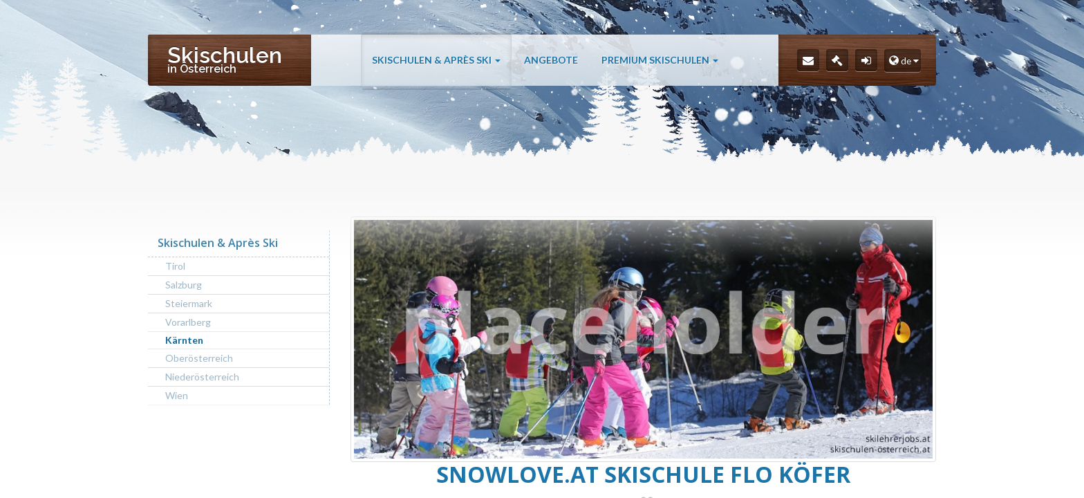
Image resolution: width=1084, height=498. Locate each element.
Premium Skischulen (659, 78)
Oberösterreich (199, 358)
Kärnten (184, 340)
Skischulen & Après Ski (436, 78)
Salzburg (183, 284)
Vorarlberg (188, 322)
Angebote (551, 78)
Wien (176, 395)
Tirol (175, 266)
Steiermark (188, 303)
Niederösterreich (202, 376)
